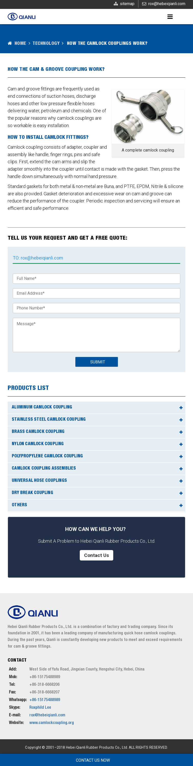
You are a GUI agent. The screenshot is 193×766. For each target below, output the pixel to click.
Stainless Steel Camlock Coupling (49, 420)
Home (20, 44)
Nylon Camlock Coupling (38, 444)
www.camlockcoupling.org (51, 723)
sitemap (127, 3)
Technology (46, 44)
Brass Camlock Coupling (38, 432)
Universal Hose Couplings (39, 481)
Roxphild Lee (40, 708)
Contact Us (96, 555)
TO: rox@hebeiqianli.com (38, 258)
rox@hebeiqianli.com (166, 3)
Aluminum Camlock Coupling (42, 407)
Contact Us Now (93, 760)
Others (19, 505)
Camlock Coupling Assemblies (44, 469)
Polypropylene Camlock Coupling (47, 456)
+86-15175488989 (44, 700)
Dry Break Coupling (32, 493)
